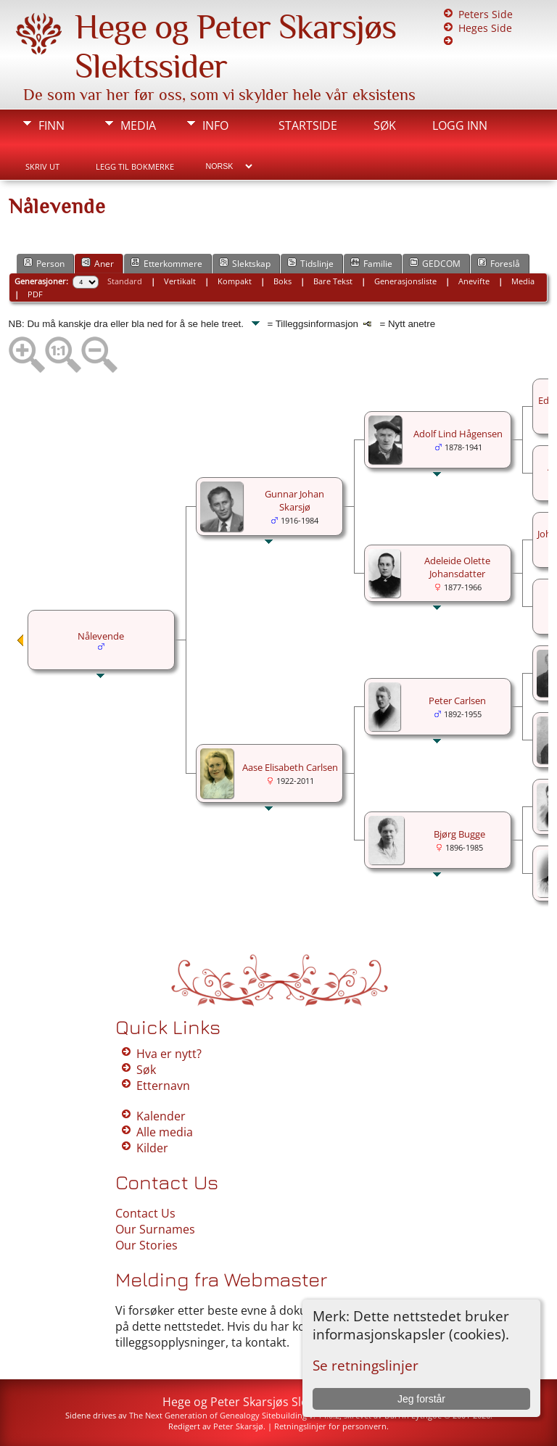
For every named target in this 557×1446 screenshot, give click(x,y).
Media (138, 125)
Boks (282, 281)
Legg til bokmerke (135, 167)
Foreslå (498, 263)
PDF (35, 294)
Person (44, 263)
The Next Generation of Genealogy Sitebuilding (218, 1415)
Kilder (152, 1148)
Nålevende (101, 636)
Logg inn (459, 125)
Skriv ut (42, 167)
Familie (371, 263)
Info (215, 125)
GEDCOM (435, 263)
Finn (51, 125)
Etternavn (163, 1086)
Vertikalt (180, 281)
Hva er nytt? (169, 1054)
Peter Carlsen (457, 700)
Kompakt (235, 281)
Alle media (164, 1132)
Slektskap (245, 263)
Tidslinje (310, 263)
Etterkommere (166, 263)
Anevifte (474, 281)
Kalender (161, 1116)
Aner (97, 263)
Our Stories (146, 1245)
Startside (307, 125)
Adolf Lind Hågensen (458, 433)
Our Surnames (155, 1229)
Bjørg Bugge (459, 833)
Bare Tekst (332, 281)
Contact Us (145, 1213)
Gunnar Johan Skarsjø (294, 500)
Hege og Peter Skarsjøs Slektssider (256, 1402)
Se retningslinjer (365, 1365)
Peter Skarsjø (238, 1426)
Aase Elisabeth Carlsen (290, 767)
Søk (385, 125)
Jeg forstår (421, 1399)
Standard (124, 281)
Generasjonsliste (405, 281)
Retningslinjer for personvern (330, 1426)
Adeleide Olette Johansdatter (457, 567)
